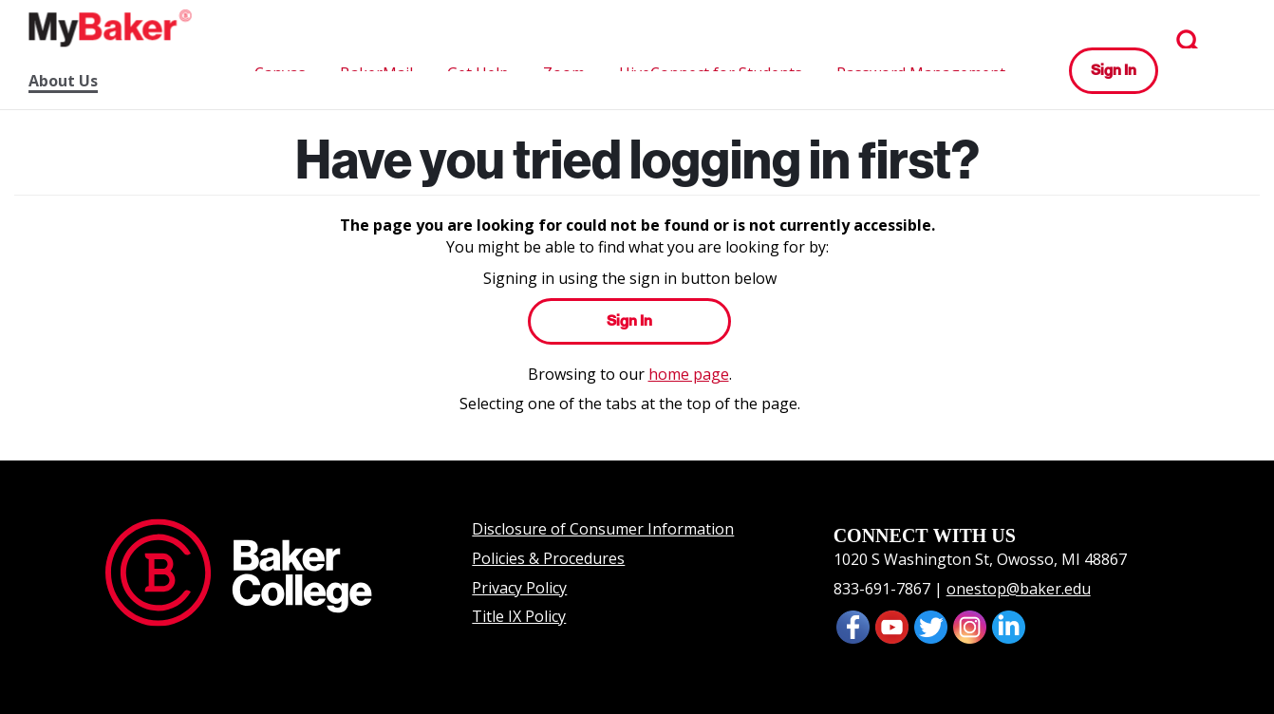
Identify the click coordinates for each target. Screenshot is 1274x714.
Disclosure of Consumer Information (603, 528)
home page (688, 374)
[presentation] (892, 624)
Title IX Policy (519, 616)
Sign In (1113, 70)
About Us (63, 81)
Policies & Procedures (548, 558)
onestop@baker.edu (1018, 588)
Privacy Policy (519, 587)
